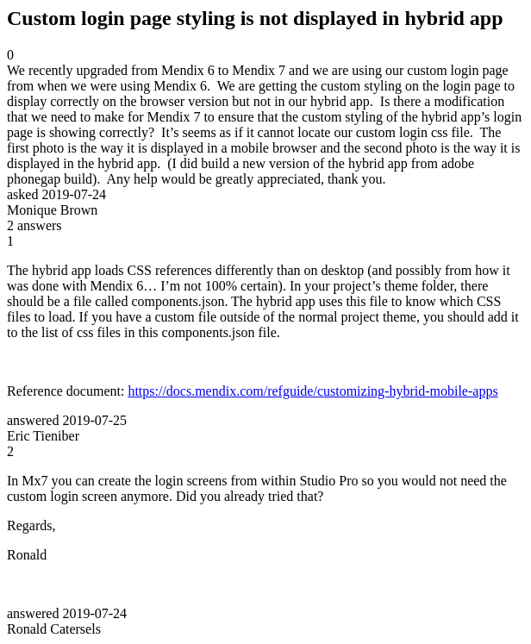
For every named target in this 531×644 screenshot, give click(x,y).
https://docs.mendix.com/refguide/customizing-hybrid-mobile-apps (312, 391)
